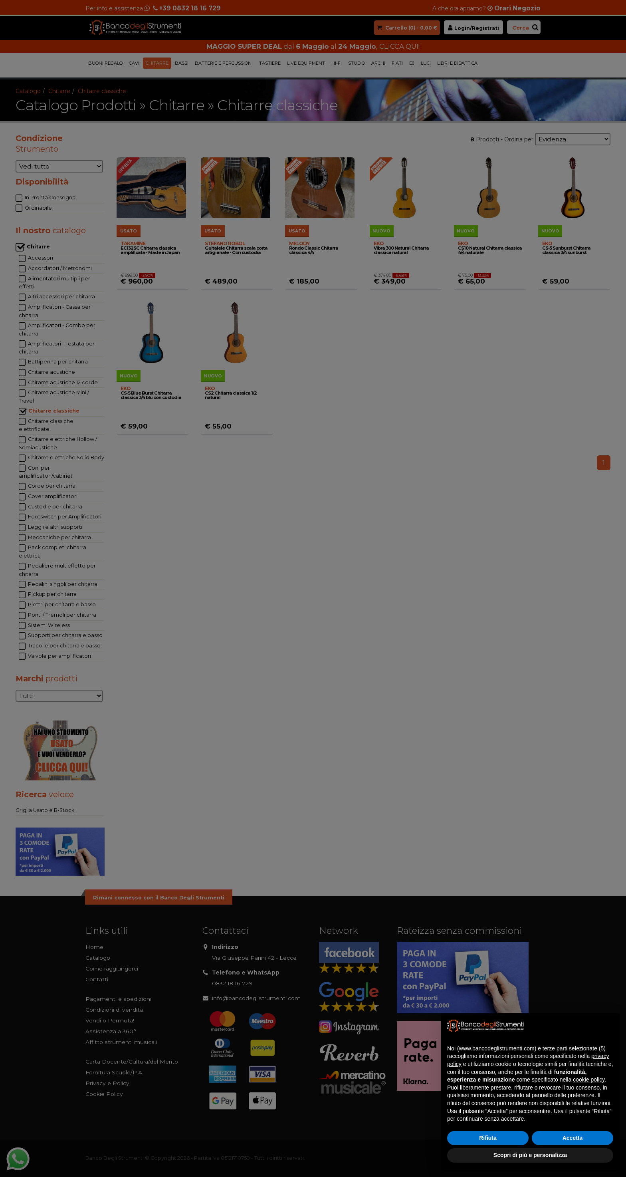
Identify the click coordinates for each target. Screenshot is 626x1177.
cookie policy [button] (588, 1079)
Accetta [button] (573, 1138)
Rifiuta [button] (488, 1138)
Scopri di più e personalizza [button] (530, 1155)
